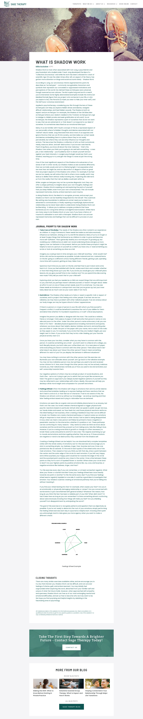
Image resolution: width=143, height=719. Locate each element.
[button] (89, 4)
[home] (38, 4)
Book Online (124, 4)
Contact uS (71, 647)
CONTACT (133, 4)
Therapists (77, 4)
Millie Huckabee (42, 66)
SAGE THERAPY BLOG (71, 707)
